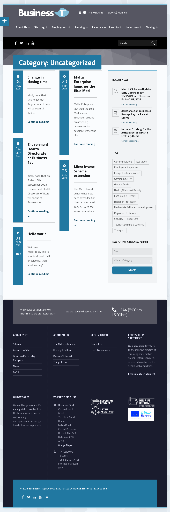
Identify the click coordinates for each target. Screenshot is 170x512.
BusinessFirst (36, 488)
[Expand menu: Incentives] (140, 27)
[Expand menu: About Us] (29, 27)
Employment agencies (126, 167)
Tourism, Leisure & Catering (129, 225)
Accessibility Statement (141, 374)
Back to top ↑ (101, 488)
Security (118, 219)
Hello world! (37, 234)
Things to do (60, 362)
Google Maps (65, 445)
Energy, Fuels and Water (127, 173)
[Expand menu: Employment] (69, 27)
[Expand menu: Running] (87, 27)
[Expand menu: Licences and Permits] (120, 27)
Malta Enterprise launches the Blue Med (84, 84)
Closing (150, 27)
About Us (21, 27)
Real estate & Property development (134, 207)
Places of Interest (62, 356)
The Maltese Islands (64, 344)
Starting (39, 27)
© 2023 (24, 488)
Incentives (132, 27)
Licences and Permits (105, 27)
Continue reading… (130, 104)
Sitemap (17, 344)
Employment (60, 27)
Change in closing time (37, 79)
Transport (119, 230)
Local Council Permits (125, 196)
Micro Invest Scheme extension (84, 171)
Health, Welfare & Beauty (127, 190)
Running (80, 27)
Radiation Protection (125, 202)
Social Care (132, 219)
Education (141, 162)
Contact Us (96, 344)
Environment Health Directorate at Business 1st (37, 153)
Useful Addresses (100, 350)
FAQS (16, 372)
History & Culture (62, 350)
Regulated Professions (126, 213)
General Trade (121, 184)
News (16, 366)
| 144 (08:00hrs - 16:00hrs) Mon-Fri (103, 12)
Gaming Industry (123, 179)
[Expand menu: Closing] (157, 27)
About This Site (21, 350)
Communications (123, 162)
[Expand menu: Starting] (46, 27)
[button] (4, 21)
